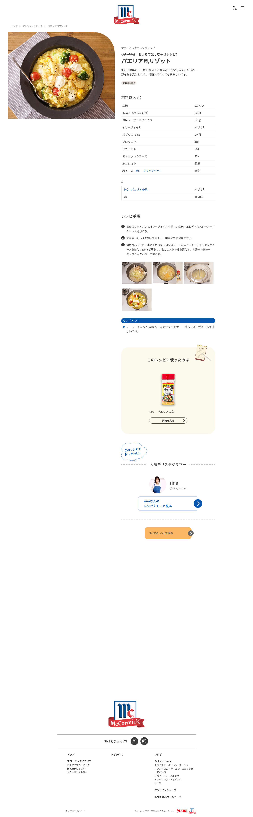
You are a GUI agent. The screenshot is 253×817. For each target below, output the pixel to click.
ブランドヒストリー (77, 772)
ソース (157, 783)
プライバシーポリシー (74, 811)
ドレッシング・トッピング (167, 779)
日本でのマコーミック (78, 765)
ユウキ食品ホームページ (167, 797)
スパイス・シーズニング (166, 775)
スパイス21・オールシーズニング (171, 765)
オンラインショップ (165, 790)
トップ (14, 26)
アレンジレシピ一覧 (33, 26)
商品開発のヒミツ (76, 768)
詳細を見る (168, 420)
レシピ (158, 754)
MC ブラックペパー (149, 171)
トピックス (117, 754)
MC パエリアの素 (136, 189)
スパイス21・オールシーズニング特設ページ (175, 770)
